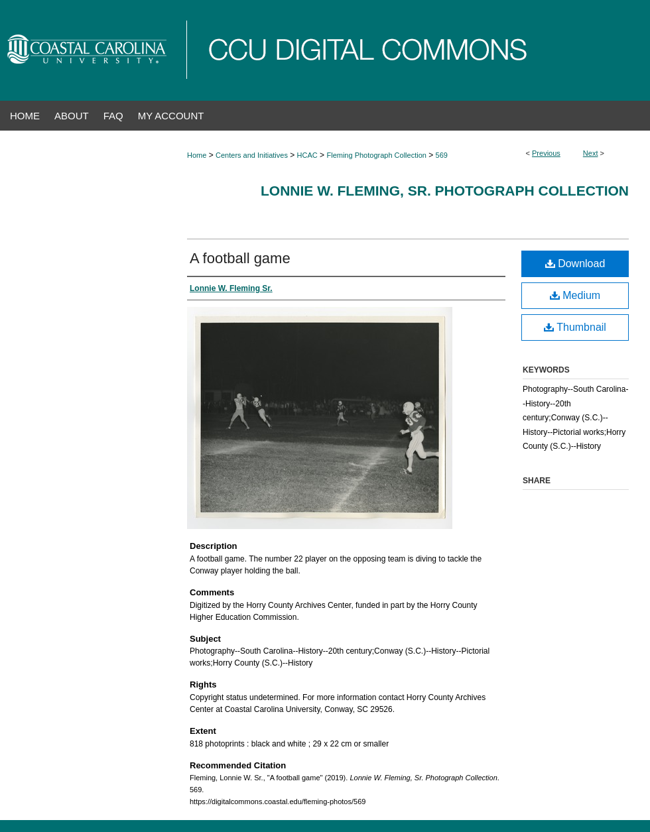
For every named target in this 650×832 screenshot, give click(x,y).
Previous (546, 153)
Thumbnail (575, 327)
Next (590, 153)
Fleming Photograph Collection (376, 155)
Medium (575, 295)
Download (575, 263)
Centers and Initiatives (252, 155)
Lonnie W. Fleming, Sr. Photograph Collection (445, 190)
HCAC (307, 155)
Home (196, 155)
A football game (240, 258)
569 (442, 155)
